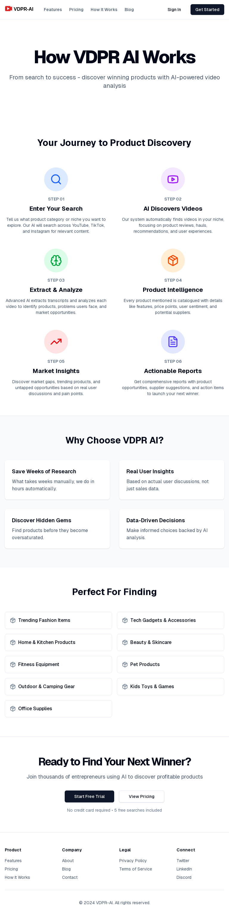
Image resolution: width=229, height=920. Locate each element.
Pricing (76, 9)
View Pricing (141, 796)
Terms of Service (135, 869)
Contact (70, 877)
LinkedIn (184, 869)
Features (53, 9)
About (68, 860)
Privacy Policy (133, 860)
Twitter (183, 860)
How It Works (104, 9)
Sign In (174, 9)
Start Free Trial (89, 796)
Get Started (207, 9)
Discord (184, 877)
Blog (129, 9)
